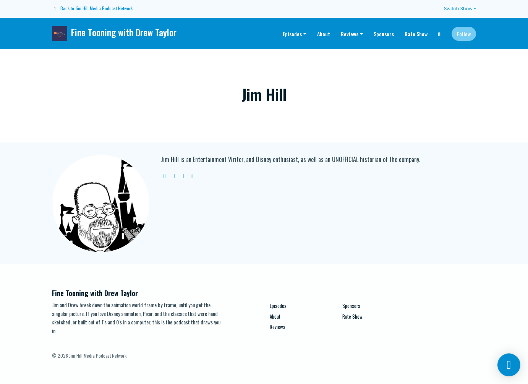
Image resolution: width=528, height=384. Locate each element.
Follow (464, 34)
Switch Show (458, 8)
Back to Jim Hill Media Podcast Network (96, 8)
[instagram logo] (183, 175)
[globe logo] (164, 175)
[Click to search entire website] (439, 34)
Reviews (349, 34)
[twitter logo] (174, 175)
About (323, 34)
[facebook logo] (192, 175)
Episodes (292, 34)
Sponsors (384, 34)
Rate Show (416, 34)
